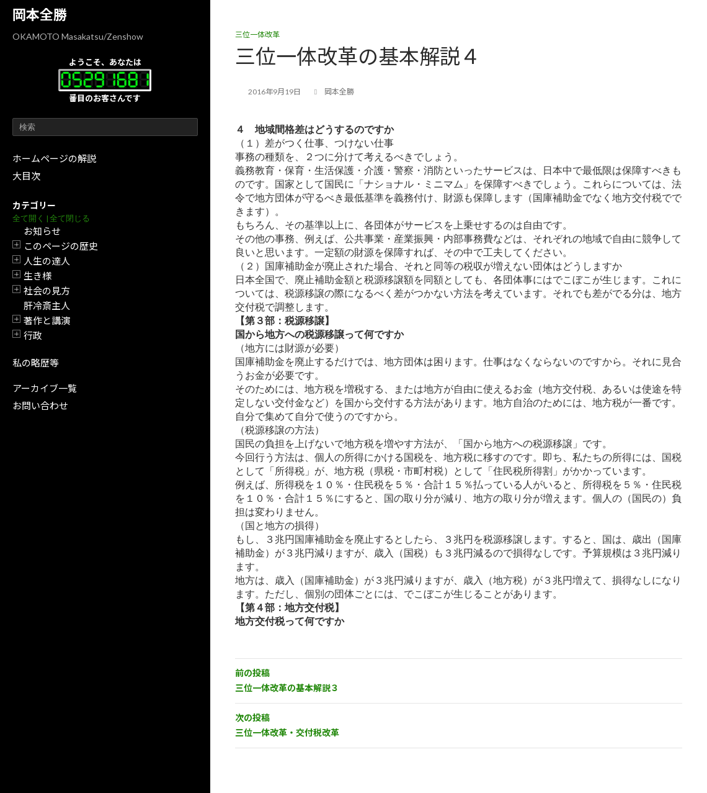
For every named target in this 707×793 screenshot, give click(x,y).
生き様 (37, 275)
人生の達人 (47, 260)
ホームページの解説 (54, 158)
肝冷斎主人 (47, 305)
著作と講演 (47, 320)
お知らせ (42, 231)
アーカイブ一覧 (44, 388)
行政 (33, 335)
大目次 (26, 175)
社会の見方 (47, 290)
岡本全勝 (39, 14)
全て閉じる (70, 218)
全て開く (28, 218)
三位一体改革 (257, 34)
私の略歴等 (35, 362)
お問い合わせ (40, 405)
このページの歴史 (61, 245)
